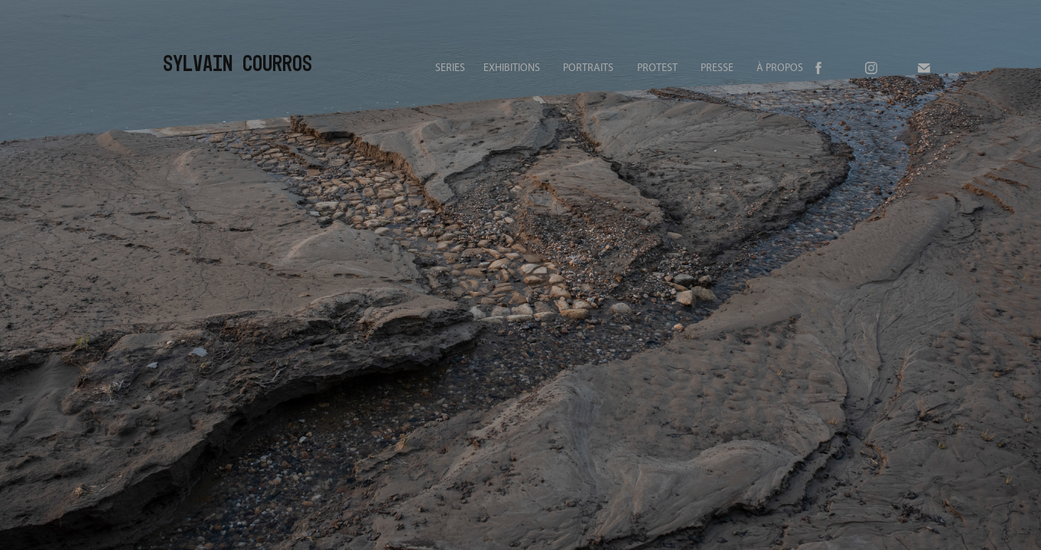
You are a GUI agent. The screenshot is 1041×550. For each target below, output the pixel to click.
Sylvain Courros (237, 63)
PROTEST (657, 67)
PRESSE (717, 67)
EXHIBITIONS (511, 67)
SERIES (450, 67)
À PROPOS (779, 67)
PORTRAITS (588, 67)
